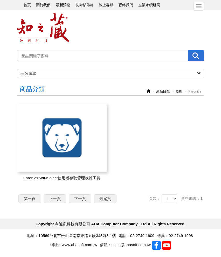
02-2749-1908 (181, 235)
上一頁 (55, 198)
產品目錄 (163, 91)
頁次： (155, 198)
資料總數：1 (192, 198)
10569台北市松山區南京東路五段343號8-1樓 (77, 235)
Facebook (156, 245)
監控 (179, 91)
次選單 (110, 73)
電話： (124, 235)
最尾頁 (105, 198)
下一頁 (80, 198)
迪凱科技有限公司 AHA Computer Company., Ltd (43, 27)
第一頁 (30, 198)
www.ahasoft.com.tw (79, 244)
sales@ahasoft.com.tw (131, 244)
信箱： (106, 244)
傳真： (163, 235)
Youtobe (166, 245)
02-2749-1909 (142, 235)
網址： (56, 244)
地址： (32, 235)
